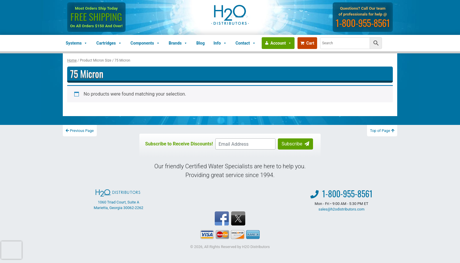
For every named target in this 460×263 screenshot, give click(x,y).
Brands (178, 43)
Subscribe (296, 144)
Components (145, 43)
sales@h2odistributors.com (342, 209)
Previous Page (80, 130)
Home (72, 60)
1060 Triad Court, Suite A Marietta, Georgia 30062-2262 (118, 199)
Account (281, 43)
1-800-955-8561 (363, 23)
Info (220, 43)
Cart (307, 43)
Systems (76, 43)
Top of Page (382, 130)
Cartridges (108, 43)
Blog (200, 43)
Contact (246, 43)
